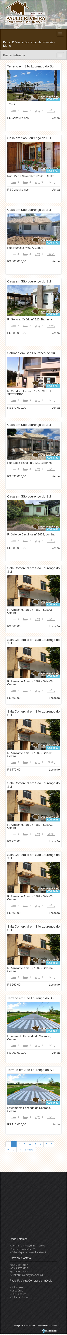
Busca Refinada (14, 55)
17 (20, 1149)
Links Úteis (17, 1290)
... (13, 1149)
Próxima (29, 1149)
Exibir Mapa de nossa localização (29, 1252)
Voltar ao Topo (19, 1297)
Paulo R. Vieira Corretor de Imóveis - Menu (29, 44)
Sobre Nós (17, 1287)
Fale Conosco (18, 1294)
